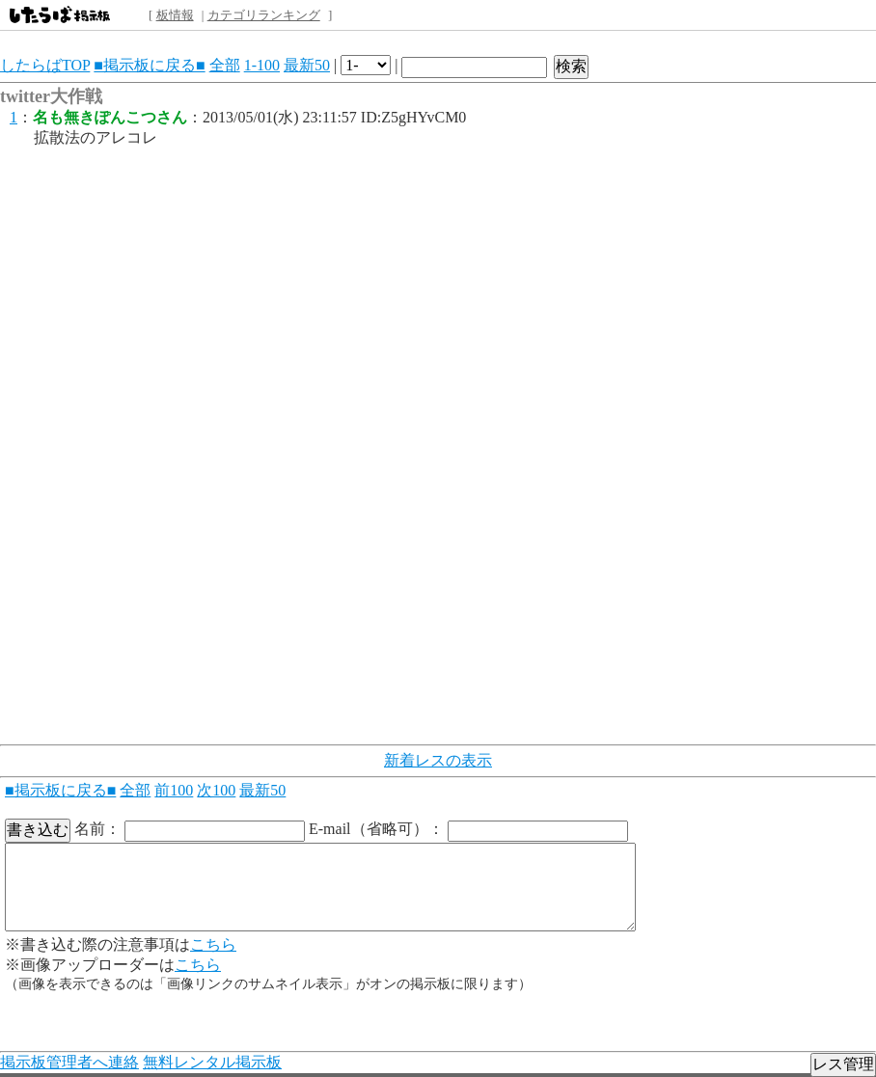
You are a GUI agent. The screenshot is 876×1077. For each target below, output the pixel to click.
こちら (213, 944)
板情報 (175, 15)
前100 (173, 790)
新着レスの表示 (438, 760)
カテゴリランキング (263, 15)
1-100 (262, 65)
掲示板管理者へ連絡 (69, 1062)
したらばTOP (45, 65)
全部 (224, 65)
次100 (216, 790)
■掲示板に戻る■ (149, 65)
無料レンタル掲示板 (212, 1062)
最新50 (307, 65)
